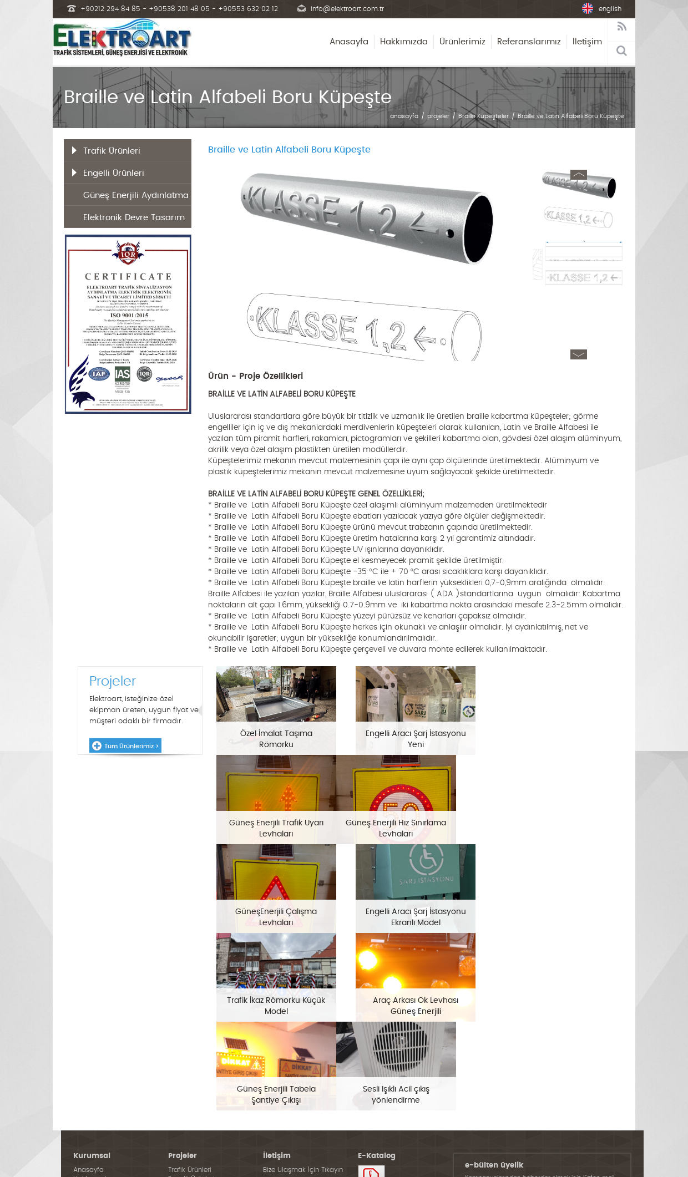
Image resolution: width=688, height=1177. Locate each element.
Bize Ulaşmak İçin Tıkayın (303, 1080)
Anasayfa (349, 42)
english (610, 9)
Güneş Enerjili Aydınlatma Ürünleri (136, 198)
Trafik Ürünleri (111, 151)
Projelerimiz (91, 1097)
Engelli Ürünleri (113, 173)
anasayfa (404, 116)
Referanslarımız (529, 42)
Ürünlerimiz (462, 42)
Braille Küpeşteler (483, 116)
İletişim (587, 42)
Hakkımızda (404, 42)
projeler (438, 116)
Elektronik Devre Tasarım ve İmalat (134, 221)
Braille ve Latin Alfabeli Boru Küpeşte (571, 116)
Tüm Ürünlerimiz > (131, 746)
